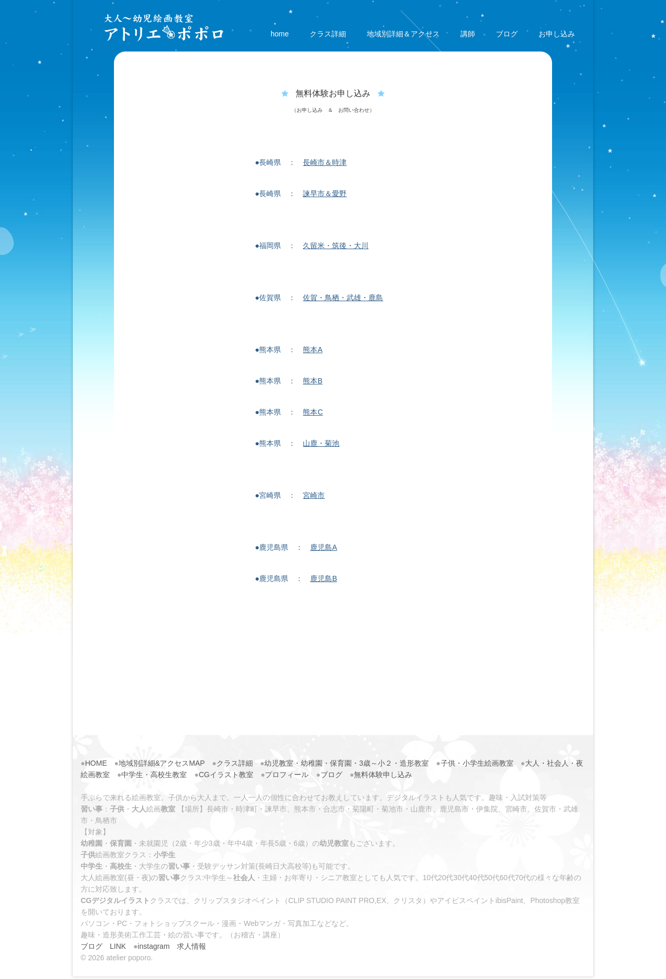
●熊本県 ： (289, 349)
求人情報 (191, 946)
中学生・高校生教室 (154, 774)
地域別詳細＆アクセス (403, 34)
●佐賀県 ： (319, 297)
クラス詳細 (328, 34)
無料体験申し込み (383, 774)
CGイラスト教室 (226, 774)
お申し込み (557, 34)
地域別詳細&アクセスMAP (161, 763)
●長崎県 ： (301, 162)
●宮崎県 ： (290, 495)
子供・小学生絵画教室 (477, 763)
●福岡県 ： (311, 245)
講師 (467, 34)
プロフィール (287, 774)
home (280, 34)
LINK (118, 946)
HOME (96, 763)
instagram (154, 946)
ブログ (507, 34)
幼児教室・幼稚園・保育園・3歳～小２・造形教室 (346, 763)
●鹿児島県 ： (296, 547)
